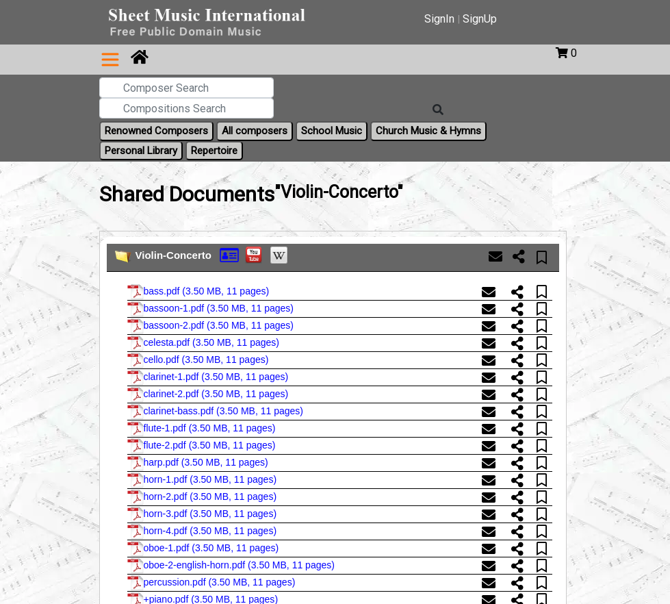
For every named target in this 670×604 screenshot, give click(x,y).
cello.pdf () (198, 360)
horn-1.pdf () (202, 480)
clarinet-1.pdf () (208, 377)
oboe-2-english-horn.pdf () (231, 565)
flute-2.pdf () (201, 446)
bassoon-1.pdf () (210, 309)
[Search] (438, 110)
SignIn (439, 18)
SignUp (480, 18)
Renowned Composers (156, 131)
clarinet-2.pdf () (208, 394)
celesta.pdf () (203, 343)
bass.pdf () (198, 292)
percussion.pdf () (211, 583)
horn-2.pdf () (202, 497)
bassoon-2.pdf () (210, 326)
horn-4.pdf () (202, 531)
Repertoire (214, 150)
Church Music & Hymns (428, 131)
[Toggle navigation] (110, 60)
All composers (254, 131)
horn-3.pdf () (202, 514)
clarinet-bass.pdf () (215, 411)
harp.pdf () (197, 463)
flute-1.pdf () (201, 428)
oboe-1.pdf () (203, 548)
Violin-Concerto (173, 255)
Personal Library (141, 150)
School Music (331, 131)
